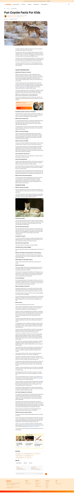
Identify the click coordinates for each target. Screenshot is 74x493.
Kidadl (4, 8)
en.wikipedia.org (18, 454)
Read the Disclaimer (21, 474)
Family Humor (36, 4)
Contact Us (27, 482)
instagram (47, 485)
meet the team (38, 484)
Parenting (29, 4)
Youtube (47, 488)
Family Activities (16, 4)
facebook (47, 482)
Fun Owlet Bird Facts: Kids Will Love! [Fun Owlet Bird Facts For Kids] (19, 445)
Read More (51, 1)
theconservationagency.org (28, 454)
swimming (38, 378)
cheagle (37, 426)
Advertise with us (28, 484)
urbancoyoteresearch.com (20, 458)
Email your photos (22, 108)
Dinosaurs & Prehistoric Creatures (38, 443)
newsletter (37, 485)
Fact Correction (40, 474)
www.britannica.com (19, 456)
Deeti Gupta (33, 468)
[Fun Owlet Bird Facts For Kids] (20, 439)
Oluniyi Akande (20, 468)
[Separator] (46, 475)
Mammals (25, 463)
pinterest (47, 484)
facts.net (28, 458)
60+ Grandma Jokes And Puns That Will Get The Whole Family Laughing (34, 1)
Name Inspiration (44, 4)
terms (57, 482)
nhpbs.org (37, 454)
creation (22, 86)
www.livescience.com (28, 456)
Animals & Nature (19, 442)
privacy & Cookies (58, 484)
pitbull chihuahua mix (30, 426)
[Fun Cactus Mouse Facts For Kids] (29, 439)
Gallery (7, 45)
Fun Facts (23, 4)
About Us (36, 482)
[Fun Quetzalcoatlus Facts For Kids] (38, 439)
